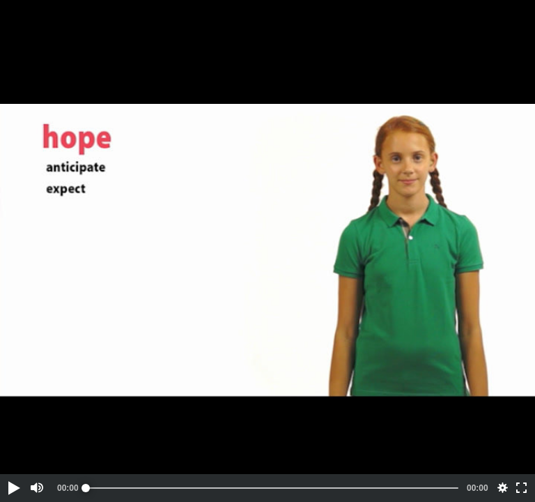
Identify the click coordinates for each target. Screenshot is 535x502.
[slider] (272, 488)
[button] (13, 488)
